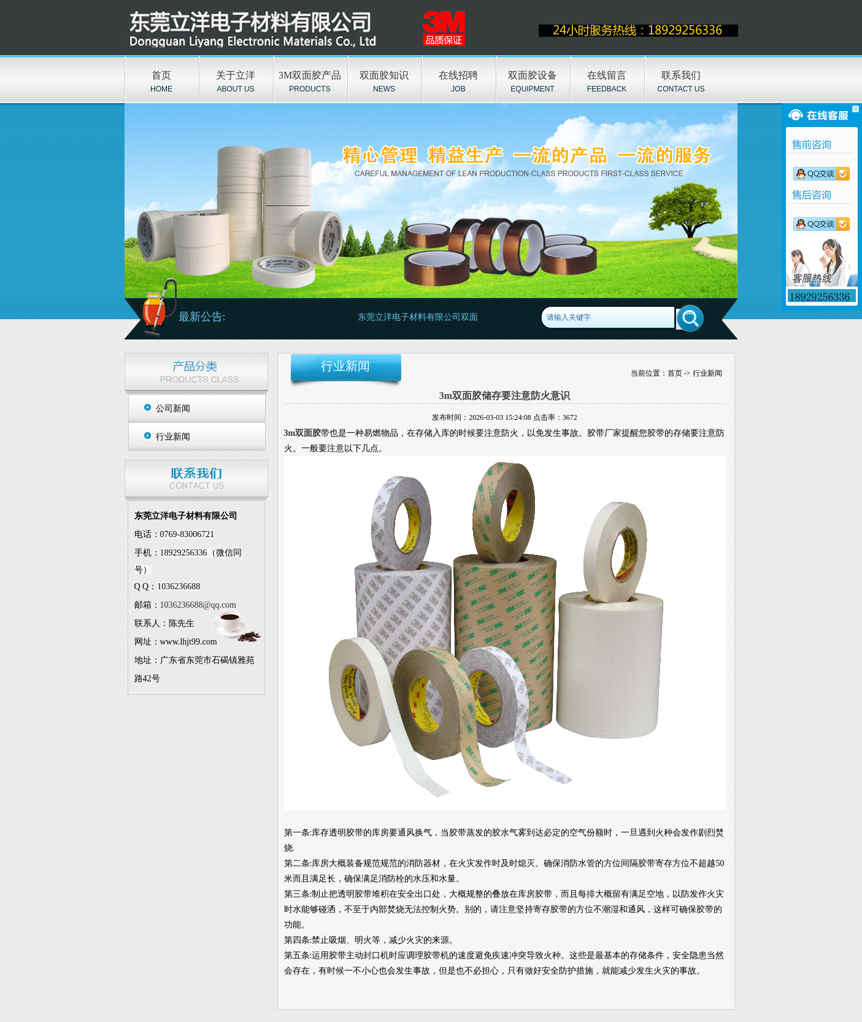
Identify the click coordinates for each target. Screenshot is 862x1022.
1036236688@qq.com (198, 605)
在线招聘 (458, 75)
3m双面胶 (302, 433)
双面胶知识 (384, 75)
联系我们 (681, 75)
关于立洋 (235, 75)
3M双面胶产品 (310, 75)
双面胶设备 (532, 75)
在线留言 (606, 75)
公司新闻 (173, 408)
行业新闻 (173, 436)
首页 (161, 75)
